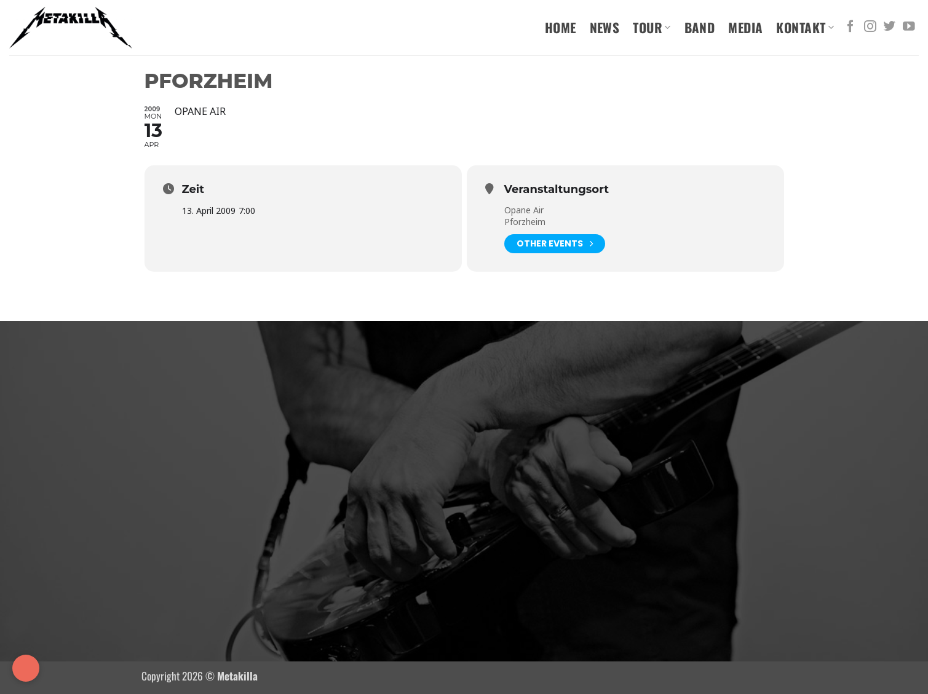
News (605, 27)
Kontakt (805, 27)
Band (699, 27)
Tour (651, 27)
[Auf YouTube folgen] (909, 27)
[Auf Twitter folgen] (889, 27)
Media (745, 27)
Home (560, 27)
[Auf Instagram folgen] (870, 27)
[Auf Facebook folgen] (850, 27)
